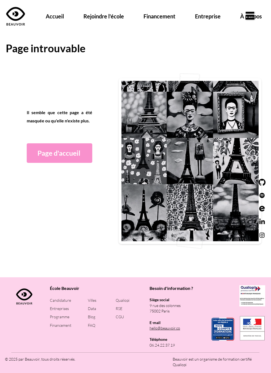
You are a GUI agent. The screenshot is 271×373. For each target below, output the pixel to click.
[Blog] (102, 316)
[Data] (102, 308)
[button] (250, 16)
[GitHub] (262, 182)
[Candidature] (64, 300)
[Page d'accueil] (59, 153)
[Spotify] (262, 195)
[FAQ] (102, 325)
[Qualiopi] (129, 300)
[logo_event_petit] (262, 208)
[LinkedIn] (262, 221)
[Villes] (102, 300)
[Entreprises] (64, 308)
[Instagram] (262, 235)
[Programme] (64, 316)
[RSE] (129, 308)
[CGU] (129, 316)
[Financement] (64, 325)
